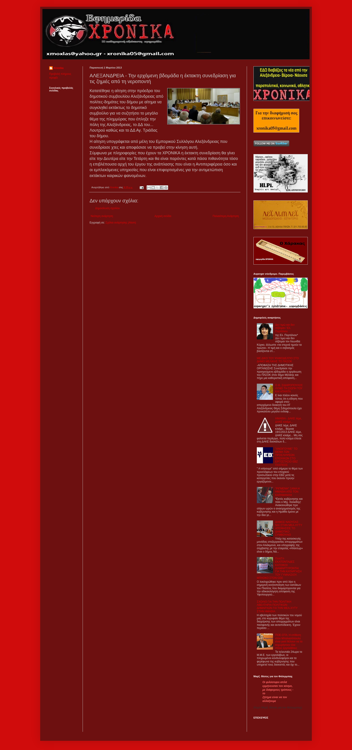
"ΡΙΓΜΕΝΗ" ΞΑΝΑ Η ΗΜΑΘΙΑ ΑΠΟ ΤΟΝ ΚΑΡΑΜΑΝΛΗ (287, 492)
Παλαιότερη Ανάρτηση (226, 216)
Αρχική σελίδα (162, 216)
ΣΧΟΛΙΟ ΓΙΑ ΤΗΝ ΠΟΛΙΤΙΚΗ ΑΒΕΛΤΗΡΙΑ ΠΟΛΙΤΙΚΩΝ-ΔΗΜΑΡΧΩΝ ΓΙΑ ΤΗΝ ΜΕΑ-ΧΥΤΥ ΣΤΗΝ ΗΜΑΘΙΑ (277, 606)
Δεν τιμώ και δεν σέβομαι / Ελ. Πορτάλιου (285, 328)
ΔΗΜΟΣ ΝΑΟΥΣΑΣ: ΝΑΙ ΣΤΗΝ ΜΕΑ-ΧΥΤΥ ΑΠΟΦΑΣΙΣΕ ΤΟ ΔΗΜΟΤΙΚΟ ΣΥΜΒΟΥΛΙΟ (288, 528)
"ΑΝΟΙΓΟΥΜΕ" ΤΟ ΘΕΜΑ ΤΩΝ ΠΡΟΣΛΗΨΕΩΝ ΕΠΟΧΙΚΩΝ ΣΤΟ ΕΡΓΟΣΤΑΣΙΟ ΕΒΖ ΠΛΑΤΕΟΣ (286, 457)
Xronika (59, 68)
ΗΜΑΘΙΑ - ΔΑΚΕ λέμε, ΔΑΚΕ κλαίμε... (288, 420)
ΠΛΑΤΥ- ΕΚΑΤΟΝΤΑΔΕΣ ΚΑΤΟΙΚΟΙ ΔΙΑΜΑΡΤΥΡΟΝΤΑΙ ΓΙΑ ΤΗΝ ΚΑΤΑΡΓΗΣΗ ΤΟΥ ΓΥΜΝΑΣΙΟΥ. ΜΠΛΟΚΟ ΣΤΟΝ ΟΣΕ (279, 568)
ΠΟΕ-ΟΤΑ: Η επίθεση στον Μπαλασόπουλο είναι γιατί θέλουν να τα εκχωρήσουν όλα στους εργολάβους (289, 641)
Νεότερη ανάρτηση (102, 216)
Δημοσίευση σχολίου (107, 208)
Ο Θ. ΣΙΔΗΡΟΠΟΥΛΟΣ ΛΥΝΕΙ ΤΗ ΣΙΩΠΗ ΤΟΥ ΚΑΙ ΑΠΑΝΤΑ (289, 388)
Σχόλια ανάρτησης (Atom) (121, 222)
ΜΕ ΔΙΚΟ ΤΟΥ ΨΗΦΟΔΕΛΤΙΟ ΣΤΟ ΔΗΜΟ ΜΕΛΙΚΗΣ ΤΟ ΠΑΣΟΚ (278, 360)
